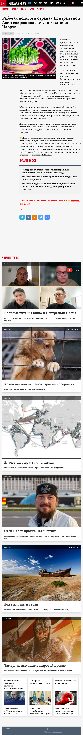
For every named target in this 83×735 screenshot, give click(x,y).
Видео (23, 9)
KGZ (35, 3)
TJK (40, 3)
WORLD (58, 3)
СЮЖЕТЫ (40, 9)
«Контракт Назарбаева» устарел (40, 681)
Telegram (75, 200)
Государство (20, 33)
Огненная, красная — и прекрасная (65, 681)
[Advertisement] (41, 240)
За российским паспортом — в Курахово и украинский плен (13, 684)
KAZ (29, 3)
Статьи (15, 9)
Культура (36, 33)
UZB (51, 3)
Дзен (26, 203)
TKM (45, 3)
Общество (29, 33)
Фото (32, 9)
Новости (5, 9)
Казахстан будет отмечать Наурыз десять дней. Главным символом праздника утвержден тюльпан (49, 186)
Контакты (7, 728)
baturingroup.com (57, 732)
